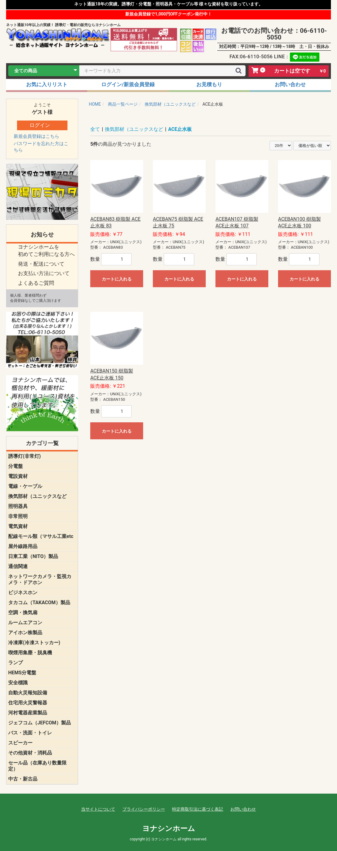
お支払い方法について (44, 273)
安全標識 (18, 683)
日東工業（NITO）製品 (33, 556)
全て (95, 129)
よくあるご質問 (36, 283)
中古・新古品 (22, 779)
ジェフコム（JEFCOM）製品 (39, 723)
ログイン (39, 125)
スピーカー (20, 743)
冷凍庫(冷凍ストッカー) (34, 642)
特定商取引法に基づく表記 (197, 809)
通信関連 (18, 566)
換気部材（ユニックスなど (37, 496)
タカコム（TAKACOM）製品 (39, 602)
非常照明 (18, 516)
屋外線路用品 (22, 546)
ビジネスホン (22, 592)
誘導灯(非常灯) (24, 456)
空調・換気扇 (22, 612)
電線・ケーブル (25, 486)
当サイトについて (98, 809)
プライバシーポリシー (143, 809)
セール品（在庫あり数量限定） (37, 766)
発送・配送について (41, 264)
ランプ (15, 662)
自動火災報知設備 (27, 693)
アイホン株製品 (25, 632)
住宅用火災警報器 (27, 703)
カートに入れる (117, 279)
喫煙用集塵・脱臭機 (30, 652)
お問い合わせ (243, 809)
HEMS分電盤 (22, 673)
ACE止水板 (180, 129)
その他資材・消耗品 (30, 753)
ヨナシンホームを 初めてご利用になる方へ (46, 250)
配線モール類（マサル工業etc (40, 536)
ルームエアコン (25, 622)
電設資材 (18, 476)
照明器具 (18, 506)
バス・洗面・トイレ (30, 733)
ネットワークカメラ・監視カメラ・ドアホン (39, 579)
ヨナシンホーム (168, 828)
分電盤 (15, 466)
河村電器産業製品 (27, 713)
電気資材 (18, 526)
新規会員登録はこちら (36, 136)
